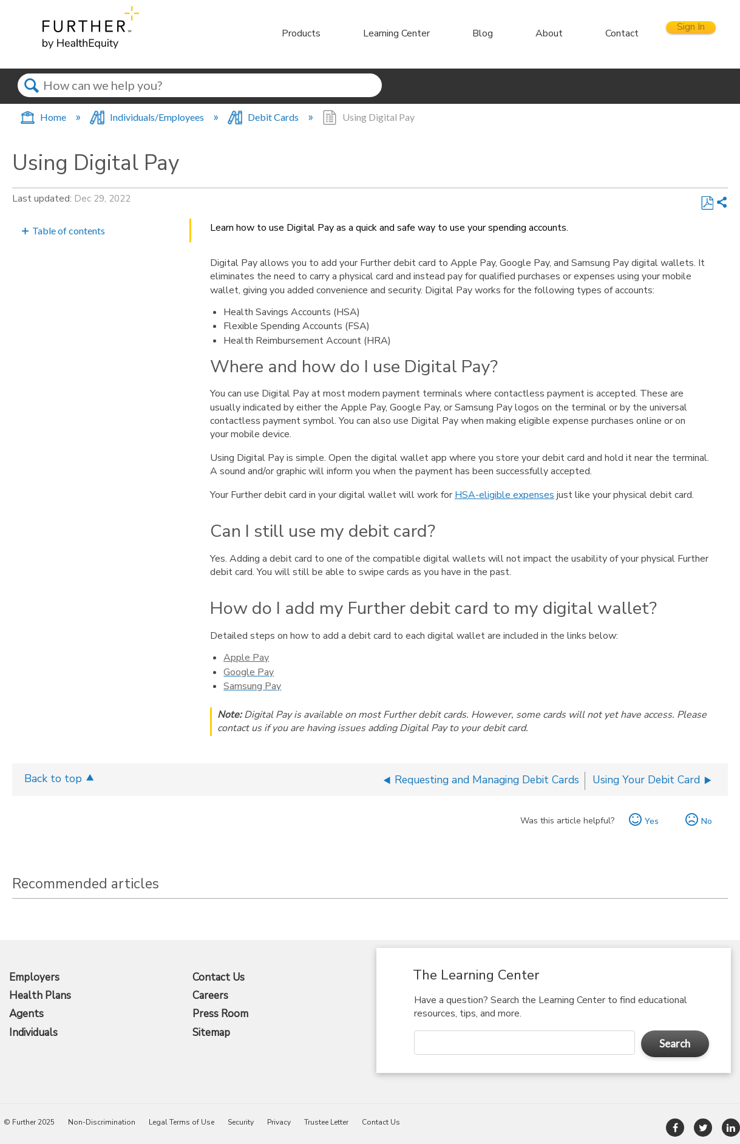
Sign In (678, 33)
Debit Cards (264, 117)
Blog (458, 33)
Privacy (279, 1122)
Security (241, 1122)
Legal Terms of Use (181, 1122)
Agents (26, 1014)
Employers (34, 978)
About (524, 33)
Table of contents (68, 230)
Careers (210, 996)
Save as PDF (707, 203)
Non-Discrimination (101, 1122)
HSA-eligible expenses (504, 495)
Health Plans (40, 996)
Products (276, 33)
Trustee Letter (326, 1122)
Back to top (53, 778)
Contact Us (218, 978)
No (706, 820)
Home (44, 117)
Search (31, 96)
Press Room (220, 1014)
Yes (652, 820)
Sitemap (211, 1033)
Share (722, 203)
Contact (597, 33)
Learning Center (372, 33)
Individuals (33, 1033)
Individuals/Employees (148, 117)
